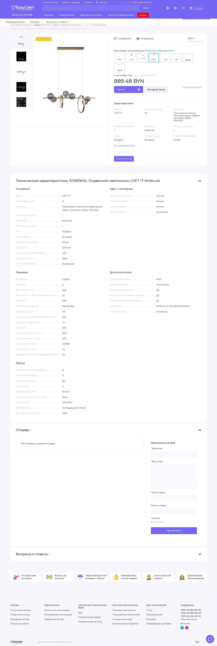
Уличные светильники (121, 15)
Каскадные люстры (19, 619)
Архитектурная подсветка (125, 623)
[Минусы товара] (174, 511)
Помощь (101, 2)
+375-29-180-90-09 (135, 2)
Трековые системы (91, 15)
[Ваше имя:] (174, 454)
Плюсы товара (158, 492)
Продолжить (174, 530)
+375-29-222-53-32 (190, 616)
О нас (149, 610)
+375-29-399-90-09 (190, 613)
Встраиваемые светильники (58, 614)
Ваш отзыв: (157, 461)
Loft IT (191, 38)
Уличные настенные (122, 619)
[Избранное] (183, 8)
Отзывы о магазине (70, 2)
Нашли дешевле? (192, 87)
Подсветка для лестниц (90, 621)
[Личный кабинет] (168, 8)
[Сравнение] (175, 8)
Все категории (22, 15)
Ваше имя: (157, 448)
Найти (146, 8)
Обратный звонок (188, 619)
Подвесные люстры (20, 614)
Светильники (66, 15)
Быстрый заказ (156, 89)
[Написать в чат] (210, 639)
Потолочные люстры (20, 610)
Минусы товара (158, 505)
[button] (15, 118)
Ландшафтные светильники (126, 614)
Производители (154, 614)
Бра (80, 612)
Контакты (88, 2)
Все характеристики (124, 145)
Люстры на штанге (19, 623)
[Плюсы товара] (174, 498)
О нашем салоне (50, 2)
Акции (143, 15)
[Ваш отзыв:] (174, 476)
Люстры (48, 15)
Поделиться (124, 158)
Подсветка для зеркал (89, 617)
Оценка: (156, 518)
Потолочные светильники (57, 610)
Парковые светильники (124, 610)
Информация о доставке (158, 623)
